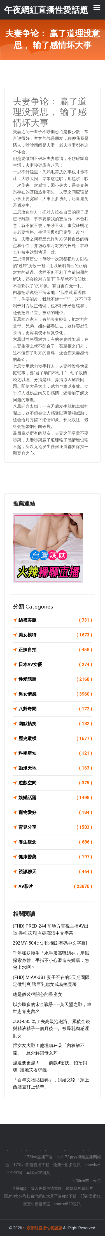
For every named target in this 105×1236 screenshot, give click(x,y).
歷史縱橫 (55, 738)
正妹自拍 (55, 650)
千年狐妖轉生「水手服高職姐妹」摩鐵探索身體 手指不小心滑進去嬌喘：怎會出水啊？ (51, 960)
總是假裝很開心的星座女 (37, 994)
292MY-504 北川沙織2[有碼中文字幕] (50, 943)
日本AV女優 (55, 665)
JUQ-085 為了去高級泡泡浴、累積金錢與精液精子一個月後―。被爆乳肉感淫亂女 (51, 1028)
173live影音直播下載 (31, 1165)
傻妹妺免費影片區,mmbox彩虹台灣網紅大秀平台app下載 (48, 1192)
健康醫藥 (55, 857)
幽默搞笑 (55, 724)
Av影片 (55, 886)
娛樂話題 (55, 798)
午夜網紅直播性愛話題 (42, 1228)
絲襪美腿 (55, 620)
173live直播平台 (39, 1157)
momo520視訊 (67, 1204)
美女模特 (55, 635)
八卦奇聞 (55, 709)
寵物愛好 (55, 812)
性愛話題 (55, 679)
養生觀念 (55, 842)
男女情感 (55, 694)
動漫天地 (55, 768)
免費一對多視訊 (67, 1165)
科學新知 (55, 753)
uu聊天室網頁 (38, 1172)
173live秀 (81, 1180)
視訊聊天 (55, 872)
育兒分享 (55, 827)
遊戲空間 (55, 783)
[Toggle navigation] (97, 7)
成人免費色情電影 (46, 1188)
